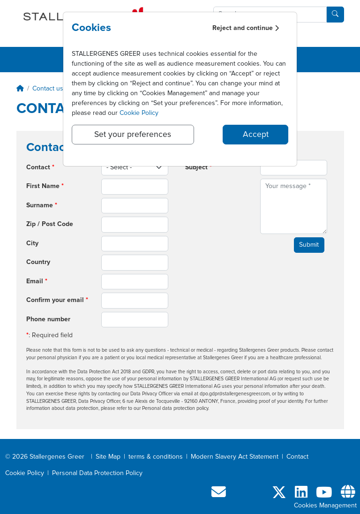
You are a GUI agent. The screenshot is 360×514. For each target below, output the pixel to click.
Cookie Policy (139, 113)
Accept (256, 134)
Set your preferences (132, 134)
